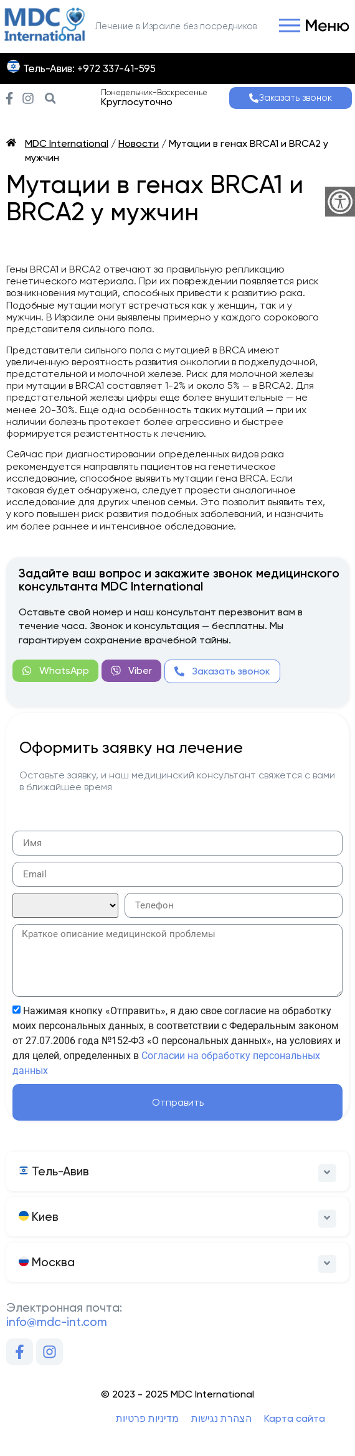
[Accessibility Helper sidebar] (340, 202)
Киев (39, 1217)
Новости (138, 143)
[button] (311, 27)
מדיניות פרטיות (147, 1418)
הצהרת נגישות (221, 1418)
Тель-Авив (54, 1171)
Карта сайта (294, 1418)
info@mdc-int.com (56, 1322)
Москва (47, 1262)
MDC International (66, 143)
